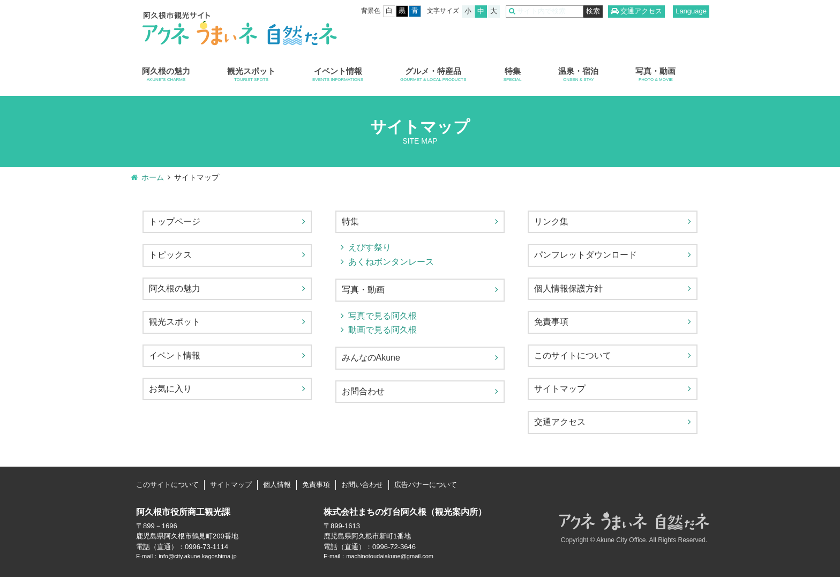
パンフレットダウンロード (585, 254)
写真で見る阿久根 (382, 315)
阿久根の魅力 (166, 74)
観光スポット (251, 74)
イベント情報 (337, 74)
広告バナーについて (425, 485)
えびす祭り (369, 247)
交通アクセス (641, 11)
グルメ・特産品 (433, 74)
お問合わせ (363, 391)
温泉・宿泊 (578, 74)
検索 (593, 11)
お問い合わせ (362, 485)
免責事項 (551, 321)
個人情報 (277, 485)
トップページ (174, 221)
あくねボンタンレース (391, 261)
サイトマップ (560, 388)
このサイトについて (572, 355)
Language (691, 11)
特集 (513, 74)
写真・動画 (655, 74)
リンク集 (551, 221)
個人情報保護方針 (568, 288)
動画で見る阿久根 (382, 329)
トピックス (170, 254)
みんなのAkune (371, 357)
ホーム (152, 177)
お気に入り (170, 388)
